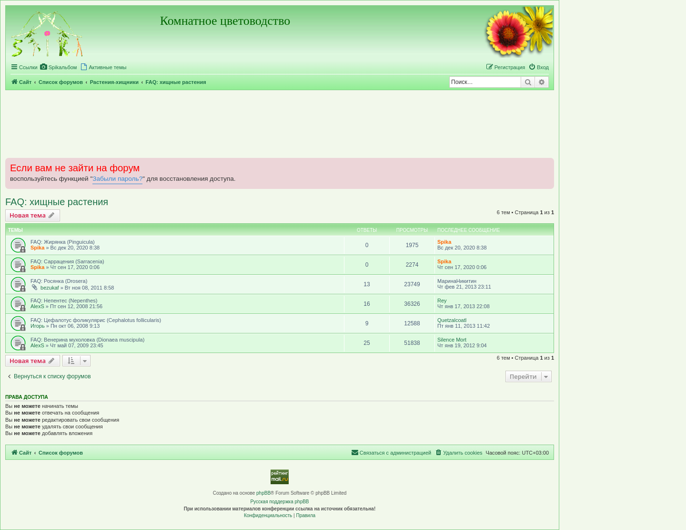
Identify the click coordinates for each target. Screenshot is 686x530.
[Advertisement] (279, 123)
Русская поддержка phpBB (279, 501)
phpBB (263, 493)
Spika (37, 247)
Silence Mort (451, 340)
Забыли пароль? (117, 178)
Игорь (37, 326)
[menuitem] (58, 67)
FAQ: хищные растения (56, 202)
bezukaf (49, 288)
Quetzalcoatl (451, 320)
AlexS (37, 306)
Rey (442, 300)
